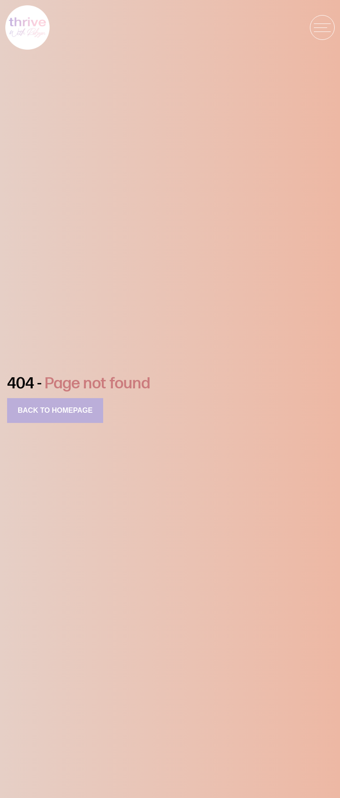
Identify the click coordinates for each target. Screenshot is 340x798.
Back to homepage (55, 410)
